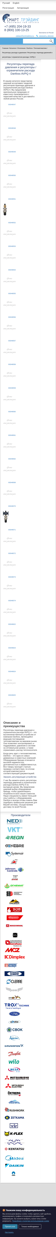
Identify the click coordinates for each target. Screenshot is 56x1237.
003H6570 (12, 506)
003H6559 (12, 388)
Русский (6, 3)
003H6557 (12, 341)
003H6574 (12, 601)
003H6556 (12, 317)
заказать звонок (46, 36)
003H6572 (12, 553)
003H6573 (12, 577)
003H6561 (12, 435)
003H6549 (12, 152)
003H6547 (12, 104)
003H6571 (12, 530)
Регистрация (8, 8)
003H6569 (12, 482)
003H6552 (12, 223)
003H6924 (12, 671)
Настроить (9, 1232)
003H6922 (12, 624)
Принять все (10, 1227)
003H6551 (12, 199)
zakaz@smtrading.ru (25, 36)
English (16, 3)
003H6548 (12, 128)
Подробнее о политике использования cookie (30, 1221)
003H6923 (12, 648)
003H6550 (12, 175)
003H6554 (12, 270)
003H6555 (12, 293)
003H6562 (12, 459)
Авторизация (23, 8)
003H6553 (12, 246)
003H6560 (12, 412)
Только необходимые (30, 1227)
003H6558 (12, 364)
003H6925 (12, 695)
